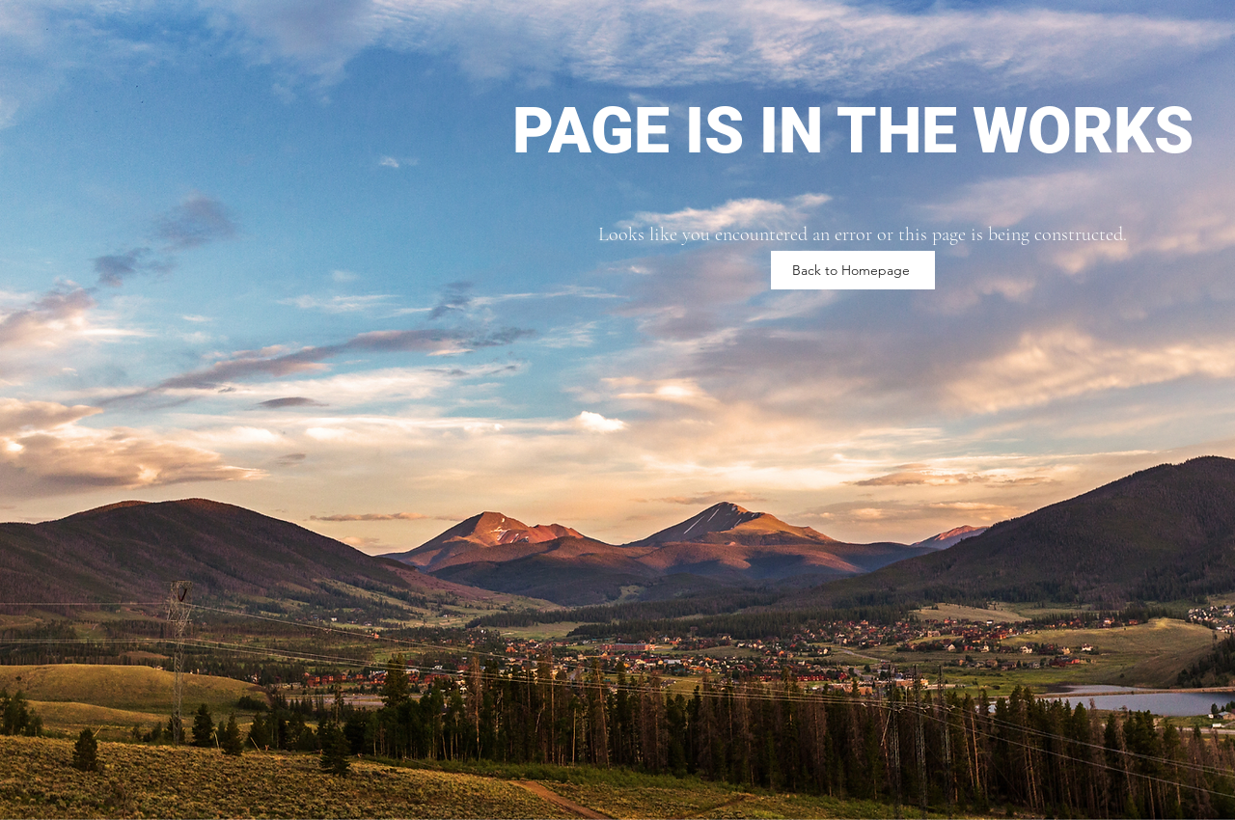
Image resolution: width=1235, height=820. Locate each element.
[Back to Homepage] (853, 270)
